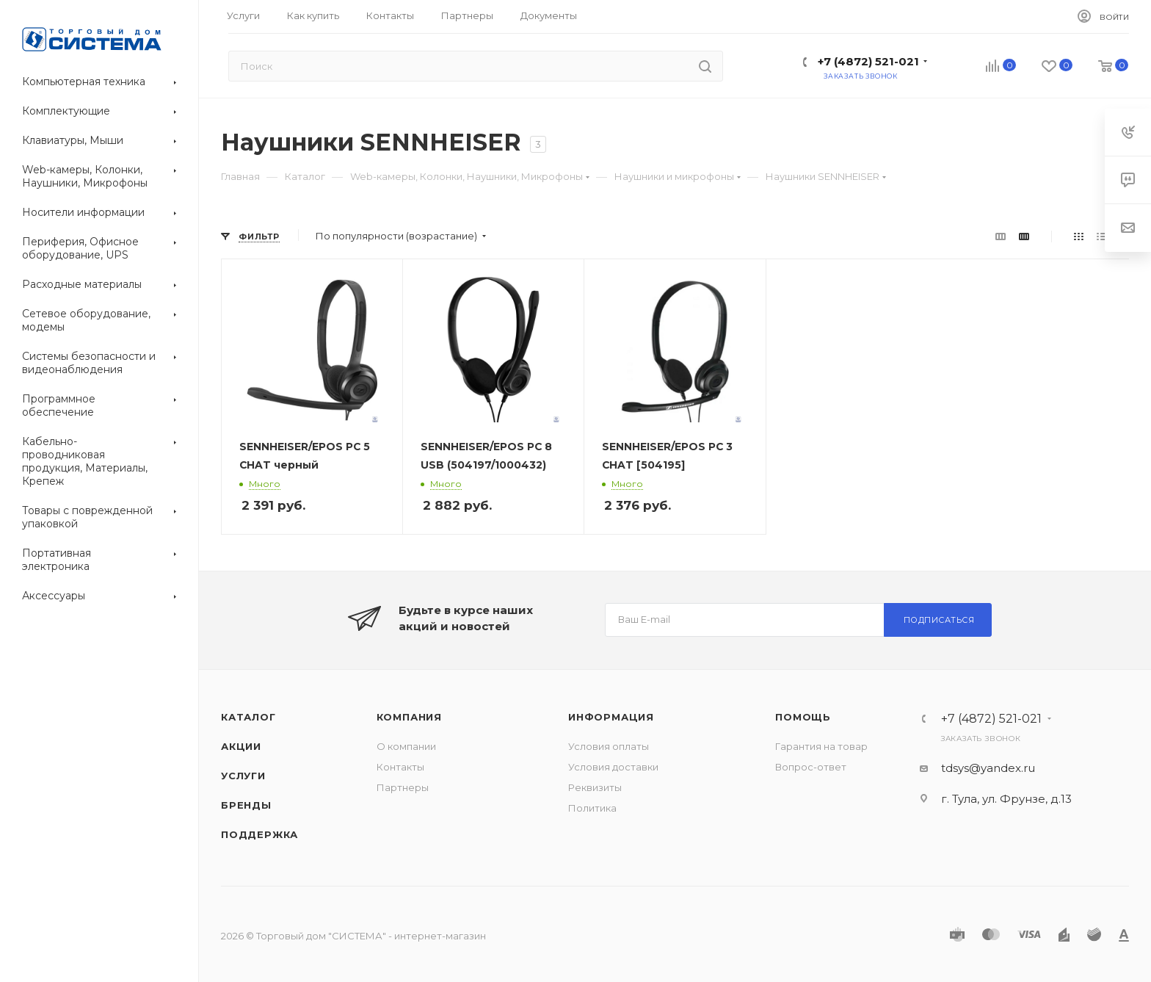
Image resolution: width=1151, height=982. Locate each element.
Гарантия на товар (821, 746)
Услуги (243, 775)
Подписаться (939, 620)
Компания (409, 717)
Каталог (248, 717)
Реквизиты (595, 787)
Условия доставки (613, 767)
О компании (406, 746)
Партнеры (403, 787)
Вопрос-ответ (810, 767)
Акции (241, 746)
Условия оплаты (608, 746)
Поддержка (259, 834)
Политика (592, 808)
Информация (611, 717)
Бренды (246, 805)
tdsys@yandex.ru (988, 768)
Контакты (400, 767)
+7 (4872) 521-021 (868, 61)
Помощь (803, 717)
